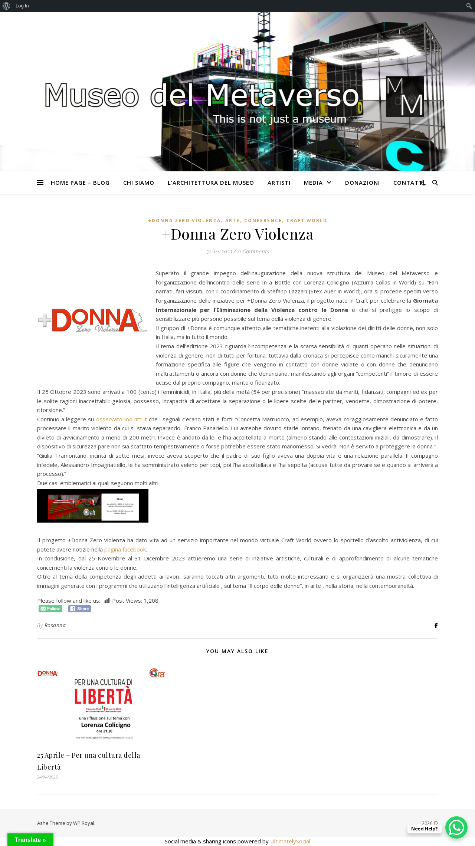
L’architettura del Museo (211, 182)
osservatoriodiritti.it (121, 419)
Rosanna (55, 625)
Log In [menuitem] (22, 6)
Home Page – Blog (80, 182)
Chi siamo (138, 182)
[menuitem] (6, 6)
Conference (263, 220)
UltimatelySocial (290, 841)
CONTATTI (409, 182)
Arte (232, 220)
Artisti (279, 182)
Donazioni (362, 182)
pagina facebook (125, 549)
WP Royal (83, 823)
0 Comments (253, 251)
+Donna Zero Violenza (184, 220)
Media (313, 182)
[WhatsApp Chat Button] (456, 827)
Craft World (306, 220)
